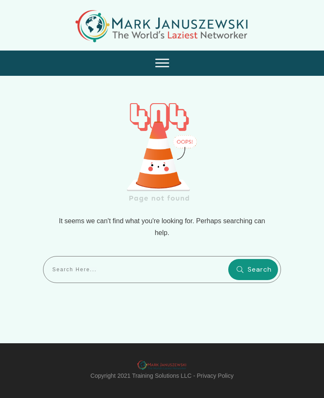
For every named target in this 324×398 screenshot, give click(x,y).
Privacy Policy (215, 375)
